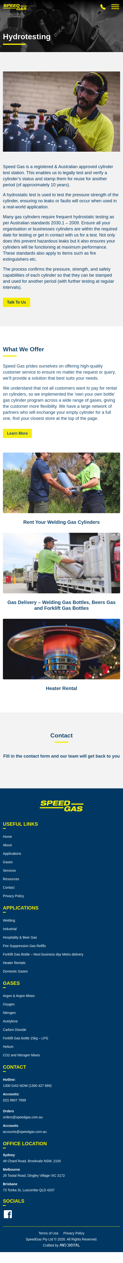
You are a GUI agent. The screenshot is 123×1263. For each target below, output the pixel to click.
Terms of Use (48, 1233)
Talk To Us (16, 302)
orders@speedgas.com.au (23, 1117)
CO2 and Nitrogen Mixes (21, 1055)
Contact (8, 887)
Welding (9, 920)
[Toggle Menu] (115, 6)
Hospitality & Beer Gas (20, 937)
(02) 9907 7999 (14, 1100)
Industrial (10, 929)
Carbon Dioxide (14, 1030)
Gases (8, 862)
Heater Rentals (14, 963)
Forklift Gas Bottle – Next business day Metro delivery (43, 954)
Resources (11, 879)
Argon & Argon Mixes (19, 996)
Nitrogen (9, 1013)
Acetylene (10, 1021)
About (7, 845)
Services (9, 870)
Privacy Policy (13, 896)
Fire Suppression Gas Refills (24, 946)
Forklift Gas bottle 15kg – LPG (25, 1038)
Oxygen (8, 1004)
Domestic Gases (15, 971)
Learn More (17, 433)
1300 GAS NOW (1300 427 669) (27, 1086)
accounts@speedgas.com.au (25, 1132)
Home (7, 837)
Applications (12, 853)
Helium (8, 1047)
